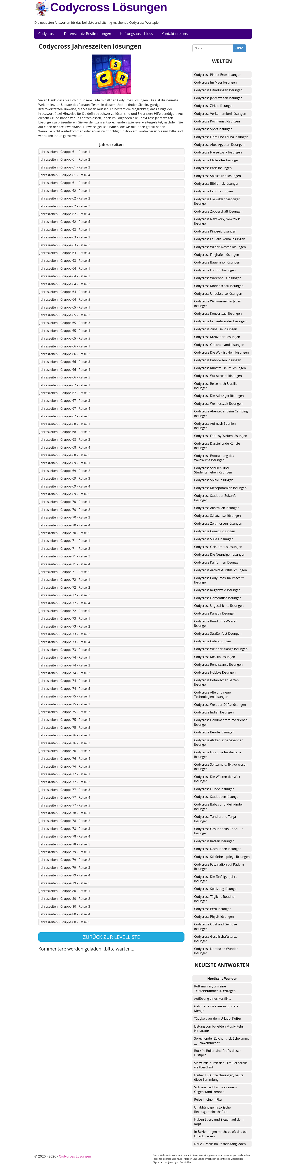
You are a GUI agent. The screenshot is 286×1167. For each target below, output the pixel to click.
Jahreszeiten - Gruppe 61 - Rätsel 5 (65, 183)
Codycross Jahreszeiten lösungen (218, 98)
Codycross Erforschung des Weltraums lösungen (214, 458)
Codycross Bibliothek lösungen (216, 183)
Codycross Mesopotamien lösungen (220, 488)
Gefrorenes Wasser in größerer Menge (217, 1008)
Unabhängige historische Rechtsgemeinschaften (212, 1109)
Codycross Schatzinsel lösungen (217, 515)
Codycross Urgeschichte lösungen (219, 605)
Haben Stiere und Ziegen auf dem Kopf (219, 1121)
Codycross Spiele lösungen (213, 480)
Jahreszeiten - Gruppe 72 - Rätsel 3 (65, 595)
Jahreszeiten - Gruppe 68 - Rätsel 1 (65, 424)
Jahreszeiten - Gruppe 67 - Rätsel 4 (65, 408)
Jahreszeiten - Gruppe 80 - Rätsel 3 (65, 906)
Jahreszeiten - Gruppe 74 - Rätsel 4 (65, 681)
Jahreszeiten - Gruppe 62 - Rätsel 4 (65, 214)
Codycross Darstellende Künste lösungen (217, 445)
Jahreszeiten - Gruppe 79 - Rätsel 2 (65, 859)
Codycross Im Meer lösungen (215, 82)
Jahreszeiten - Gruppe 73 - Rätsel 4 (65, 642)
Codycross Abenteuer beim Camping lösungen (221, 413)
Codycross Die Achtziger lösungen (219, 395)
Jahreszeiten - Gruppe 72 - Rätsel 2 (65, 587)
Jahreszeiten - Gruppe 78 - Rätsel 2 (65, 821)
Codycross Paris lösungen (213, 168)
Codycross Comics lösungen (214, 531)
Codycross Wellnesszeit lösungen (218, 403)
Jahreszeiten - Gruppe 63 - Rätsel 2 (65, 237)
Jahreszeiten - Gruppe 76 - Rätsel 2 (65, 743)
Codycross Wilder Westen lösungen (220, 247)
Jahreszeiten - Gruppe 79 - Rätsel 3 (65, 867)
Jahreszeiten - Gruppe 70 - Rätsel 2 (65, 509)
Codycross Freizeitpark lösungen (218, 152)
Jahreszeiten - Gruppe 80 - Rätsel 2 (65, 898)
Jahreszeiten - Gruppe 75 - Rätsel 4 (65, 719)
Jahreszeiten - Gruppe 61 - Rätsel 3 (65, 167)
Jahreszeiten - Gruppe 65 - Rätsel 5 (65, 338)
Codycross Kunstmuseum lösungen (220, 368)
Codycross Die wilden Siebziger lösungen (217, 201)
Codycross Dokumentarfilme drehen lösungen (220, 722)
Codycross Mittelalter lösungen (217, 160)
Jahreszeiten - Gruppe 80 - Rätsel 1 (65, 891)
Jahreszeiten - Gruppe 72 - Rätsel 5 (65, 611)
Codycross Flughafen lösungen (216, 254)
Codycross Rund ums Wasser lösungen (215, 623)
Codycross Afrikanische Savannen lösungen (218, 742)
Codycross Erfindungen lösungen (218, 90)
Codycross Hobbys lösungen (215, 672)
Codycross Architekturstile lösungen (220, 570)
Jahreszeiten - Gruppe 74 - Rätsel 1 (65, 657)
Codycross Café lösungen (212, 641)
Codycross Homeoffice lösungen (218, 598)
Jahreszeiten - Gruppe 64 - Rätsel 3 (65, 284)
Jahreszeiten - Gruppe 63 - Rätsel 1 (65, 229)
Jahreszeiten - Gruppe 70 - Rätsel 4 (65, 525)
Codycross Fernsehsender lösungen (220, 321)
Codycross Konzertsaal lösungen (218, 313)
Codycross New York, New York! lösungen (217, 221)
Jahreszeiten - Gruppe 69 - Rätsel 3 (65, 478)
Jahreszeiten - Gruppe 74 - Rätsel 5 (65, 688)
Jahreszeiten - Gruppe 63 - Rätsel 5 (65, 260)
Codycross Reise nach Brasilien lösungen (216, 385)
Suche (239, 48)
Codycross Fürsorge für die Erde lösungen (217, 754)
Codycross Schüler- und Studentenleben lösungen (213, 470)
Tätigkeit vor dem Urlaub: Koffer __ (219, 1018)
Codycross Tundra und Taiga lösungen (215, 818)
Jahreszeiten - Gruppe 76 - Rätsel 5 (65, 766)
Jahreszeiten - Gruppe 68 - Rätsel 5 (65, 455)
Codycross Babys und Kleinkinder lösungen (218, 806)
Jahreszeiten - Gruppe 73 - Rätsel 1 (65, 618)
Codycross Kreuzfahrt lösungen (217, 337)
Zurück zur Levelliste (111, 937)
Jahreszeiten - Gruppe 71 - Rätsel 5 (65, 572)
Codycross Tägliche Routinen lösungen (215, 898)
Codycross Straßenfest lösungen (218, 633)
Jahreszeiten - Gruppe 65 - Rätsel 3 (65, 323)
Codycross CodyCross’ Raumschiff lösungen (219, 580)
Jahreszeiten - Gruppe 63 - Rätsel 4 (65, 253)
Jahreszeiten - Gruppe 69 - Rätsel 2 (65, 471)
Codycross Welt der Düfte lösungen (220, 704)
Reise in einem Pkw (208, 1099)
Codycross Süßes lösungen (213, 539)
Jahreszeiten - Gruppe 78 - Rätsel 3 (65, 828)
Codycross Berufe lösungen (214, 732)
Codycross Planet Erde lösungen (217, 74)
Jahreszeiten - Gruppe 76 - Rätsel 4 (65, 758)
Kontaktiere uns (175, 33)
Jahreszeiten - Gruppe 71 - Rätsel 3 (65, 556)
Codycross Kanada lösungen (214, 613)
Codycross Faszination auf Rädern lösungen (219, 866)
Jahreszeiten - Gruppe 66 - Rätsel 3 (65, 362)
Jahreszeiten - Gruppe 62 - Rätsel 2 (65, 198)
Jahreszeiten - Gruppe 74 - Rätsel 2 (65, 665)
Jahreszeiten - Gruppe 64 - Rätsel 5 (65, 299)
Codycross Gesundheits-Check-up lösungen (218, 831)
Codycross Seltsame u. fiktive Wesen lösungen (220, 766)
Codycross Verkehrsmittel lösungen (220, 113)
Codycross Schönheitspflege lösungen (222, 857)
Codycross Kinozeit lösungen (215, 231)
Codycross (46, 33)
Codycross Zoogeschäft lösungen (218, 211)
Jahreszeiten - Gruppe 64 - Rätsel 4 (65, 292)
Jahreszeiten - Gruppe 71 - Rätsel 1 (65, 540)
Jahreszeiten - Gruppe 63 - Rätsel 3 (65, 245)
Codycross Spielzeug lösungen (216, 889)
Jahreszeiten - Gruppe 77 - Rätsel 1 (65, 774)
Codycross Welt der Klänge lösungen (221, 649)
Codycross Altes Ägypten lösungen (219, 144)
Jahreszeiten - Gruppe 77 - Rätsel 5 (65, 805)
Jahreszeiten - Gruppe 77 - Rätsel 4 (65, 797)
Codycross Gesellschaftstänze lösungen (216, 938)
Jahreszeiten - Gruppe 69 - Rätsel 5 (65, 494)
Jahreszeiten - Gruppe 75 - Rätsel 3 (65, 712)
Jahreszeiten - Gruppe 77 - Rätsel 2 (65, 782)
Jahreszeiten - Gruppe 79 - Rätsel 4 (65, 875)
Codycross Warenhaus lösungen (217, 278)
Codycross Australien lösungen (216, 508)
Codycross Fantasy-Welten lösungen (220, 436)
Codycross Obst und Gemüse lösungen (215, 926)
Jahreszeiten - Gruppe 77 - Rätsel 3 (65, 790)
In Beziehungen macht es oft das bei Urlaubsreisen (220, 1133)
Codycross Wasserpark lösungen (218, 376)
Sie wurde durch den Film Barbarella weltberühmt (220, 1065)
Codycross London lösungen (215, 270)
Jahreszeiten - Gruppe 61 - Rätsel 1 (65, 152)
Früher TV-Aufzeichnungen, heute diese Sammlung (218, 1077)
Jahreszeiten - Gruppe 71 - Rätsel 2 (65, 548)
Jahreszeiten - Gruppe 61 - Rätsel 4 (65, 175)
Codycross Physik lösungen (214, 916)
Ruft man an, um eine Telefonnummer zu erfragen (215, 988)
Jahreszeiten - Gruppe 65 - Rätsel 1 (65, 307)
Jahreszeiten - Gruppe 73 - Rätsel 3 (65, 634)
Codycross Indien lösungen (214, 712)
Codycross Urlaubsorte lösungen (218, 293)
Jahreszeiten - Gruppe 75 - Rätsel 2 (65, 704)
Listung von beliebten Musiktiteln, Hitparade (219, 1028)
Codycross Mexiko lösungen (214, 657)
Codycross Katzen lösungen (214, 841)
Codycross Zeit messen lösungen (218, 523)
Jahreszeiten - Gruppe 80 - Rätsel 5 (65, 922)
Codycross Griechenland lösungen (219, 345)
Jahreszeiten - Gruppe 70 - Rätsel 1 (65, 502)
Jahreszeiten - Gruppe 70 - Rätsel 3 (65, 517)
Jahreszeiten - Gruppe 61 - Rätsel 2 (65, 159)
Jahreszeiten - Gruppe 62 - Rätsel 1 (65, 190)
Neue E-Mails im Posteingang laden (220, 1144)
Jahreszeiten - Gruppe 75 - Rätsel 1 (65, 696)
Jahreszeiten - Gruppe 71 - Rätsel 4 (65, 564)
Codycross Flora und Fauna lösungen (221, 137)
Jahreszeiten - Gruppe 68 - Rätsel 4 (65, 447)
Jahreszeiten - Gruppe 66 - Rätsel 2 (65, 354)
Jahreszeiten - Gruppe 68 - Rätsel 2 (65, 432)
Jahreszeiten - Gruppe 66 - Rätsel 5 (65, 377)
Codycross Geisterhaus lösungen (218, 547)
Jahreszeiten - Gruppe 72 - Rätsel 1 (65, 579)
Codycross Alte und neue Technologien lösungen (212, 694)
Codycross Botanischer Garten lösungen (216, 682)
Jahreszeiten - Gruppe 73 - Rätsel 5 (65, 649)
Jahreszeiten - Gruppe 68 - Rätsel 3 (65, 439)
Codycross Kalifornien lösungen (217, 562)
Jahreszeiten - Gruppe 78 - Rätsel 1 (65, 813)
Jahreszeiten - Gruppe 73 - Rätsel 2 (65, 626)
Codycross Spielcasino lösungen (217, 176)
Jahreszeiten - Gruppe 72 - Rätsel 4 (65, 603)
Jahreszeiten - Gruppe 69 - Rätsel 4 (65, 486)
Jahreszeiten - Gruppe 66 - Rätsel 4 (65, 369)
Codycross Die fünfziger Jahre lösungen (215, 878)
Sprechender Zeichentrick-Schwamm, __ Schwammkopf (221, 1040)
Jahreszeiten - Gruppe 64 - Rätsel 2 (65, 276)
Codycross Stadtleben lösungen (217, 796)
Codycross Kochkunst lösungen (217, 121)
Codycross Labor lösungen (213, 191)
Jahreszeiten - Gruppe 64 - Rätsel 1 (65, 268)
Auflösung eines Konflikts (212, 998)
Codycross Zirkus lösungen (213, 106)
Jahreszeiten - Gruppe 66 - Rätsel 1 (65, 346)
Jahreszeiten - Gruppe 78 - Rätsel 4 (65, 836)
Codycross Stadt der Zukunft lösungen (215, 497)
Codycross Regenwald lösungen (217, 590)
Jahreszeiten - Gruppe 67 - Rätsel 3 (65, 400)
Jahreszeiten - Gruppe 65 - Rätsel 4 (65, 330)
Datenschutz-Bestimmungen (87, 33)
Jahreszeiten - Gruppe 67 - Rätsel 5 (65, 416)
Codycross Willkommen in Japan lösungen (217, 303)
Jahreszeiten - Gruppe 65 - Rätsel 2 (65, 315)
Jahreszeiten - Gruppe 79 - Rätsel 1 (65, 852)
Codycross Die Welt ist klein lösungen (221, 352)
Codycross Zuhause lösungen (215, 329)
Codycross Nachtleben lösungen (217, 849)
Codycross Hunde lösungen (214, 789)
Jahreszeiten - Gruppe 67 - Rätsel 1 (65, 385)
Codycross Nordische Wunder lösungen (216, 951)
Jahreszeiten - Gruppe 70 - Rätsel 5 (65, 533)
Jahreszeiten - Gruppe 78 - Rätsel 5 (65, 844)
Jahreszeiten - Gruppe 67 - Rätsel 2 (65, 393)
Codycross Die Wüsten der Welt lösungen (217, 779)
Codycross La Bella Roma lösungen (219, 239)
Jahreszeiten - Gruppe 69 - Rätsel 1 (65, 463)
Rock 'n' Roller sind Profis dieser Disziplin (217, 1052)
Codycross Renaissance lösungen (218, 664)
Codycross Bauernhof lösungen (217, 262)
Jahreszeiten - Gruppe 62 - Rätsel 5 (65, 221)
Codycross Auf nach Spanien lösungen (215, 425)
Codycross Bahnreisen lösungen (217, 360)
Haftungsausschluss (136, 33)
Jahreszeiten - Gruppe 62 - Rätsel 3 (65, 206)
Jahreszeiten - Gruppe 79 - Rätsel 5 (65, 883)
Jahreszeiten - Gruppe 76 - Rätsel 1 (65, 735)
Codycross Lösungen (100, 8)
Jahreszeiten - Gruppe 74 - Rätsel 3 (65, 673)
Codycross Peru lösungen (212, 909)
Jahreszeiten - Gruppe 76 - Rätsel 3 (65, 751)
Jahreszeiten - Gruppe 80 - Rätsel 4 (65, 914)
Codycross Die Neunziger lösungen (219, 554)
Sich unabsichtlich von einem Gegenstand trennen (215, 1089)
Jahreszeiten (111, 144)
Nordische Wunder (222, 978)
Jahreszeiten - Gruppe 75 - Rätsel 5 (65, 727)
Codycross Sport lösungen (213, 129)
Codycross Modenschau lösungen (219, 286)
